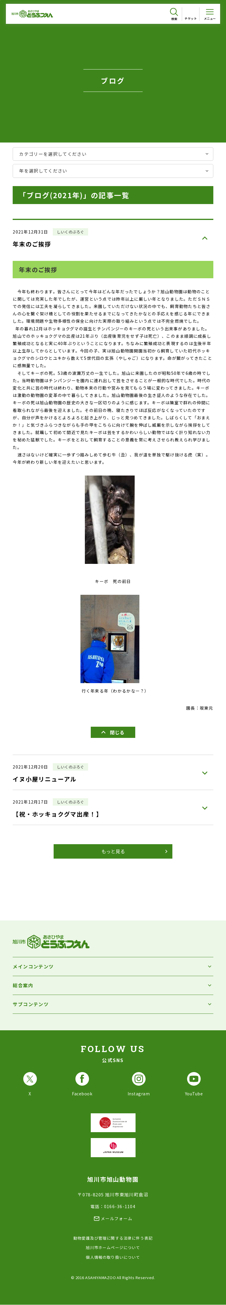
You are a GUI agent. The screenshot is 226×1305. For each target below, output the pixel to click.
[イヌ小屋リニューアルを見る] (113, 772)
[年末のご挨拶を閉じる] (113, 732)
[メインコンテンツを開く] (113, 966)
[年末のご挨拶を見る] (113, 237)
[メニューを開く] (209, 14)
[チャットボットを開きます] (211, 1288)
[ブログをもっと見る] (113, 851)
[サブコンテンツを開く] (113, 1004)
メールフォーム (116, 1218)
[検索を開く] (174, 14)
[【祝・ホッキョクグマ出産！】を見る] (113, 807)
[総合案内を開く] (113, 985)
